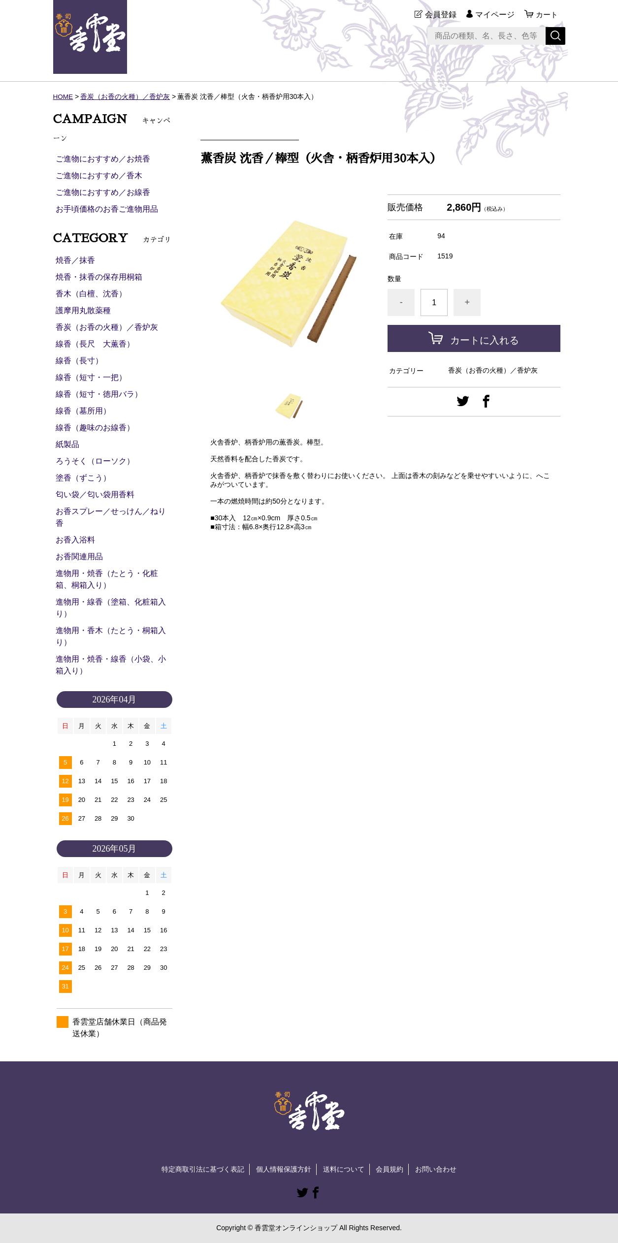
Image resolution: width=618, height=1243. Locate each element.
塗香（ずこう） (83, 478)
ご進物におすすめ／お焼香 (103, 159)
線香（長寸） (79, 360)
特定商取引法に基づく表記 (203, 1169)
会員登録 (439, 14)
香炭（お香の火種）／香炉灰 (125, 96)
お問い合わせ (435, 1169)
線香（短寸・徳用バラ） (99, 394)
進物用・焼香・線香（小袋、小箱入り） (111, 665)
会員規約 (389, 1169)
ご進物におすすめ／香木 (99, 175)
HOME (63, 96)
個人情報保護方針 (283, 1169)
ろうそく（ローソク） (95, 461)
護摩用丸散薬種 (83, 310)
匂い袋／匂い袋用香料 (95, 494)
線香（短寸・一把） (91, 377)
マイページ (493, 14)
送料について (343, 1169)
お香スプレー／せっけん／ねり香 (111, 517)
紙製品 (67, 444)
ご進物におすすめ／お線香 (103, 192)
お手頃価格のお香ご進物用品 (107, 209)
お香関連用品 (79, 556)
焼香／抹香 (75, 260)
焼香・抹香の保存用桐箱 (99, 277)
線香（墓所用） (83, 411)
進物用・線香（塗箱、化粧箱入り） (111, 608)
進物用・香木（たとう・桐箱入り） (111, 636)
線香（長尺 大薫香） (95, 344)
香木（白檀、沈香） (91, 293)
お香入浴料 (75, 540)
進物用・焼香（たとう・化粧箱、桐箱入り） (107, 579)
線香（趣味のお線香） (95, 427)
